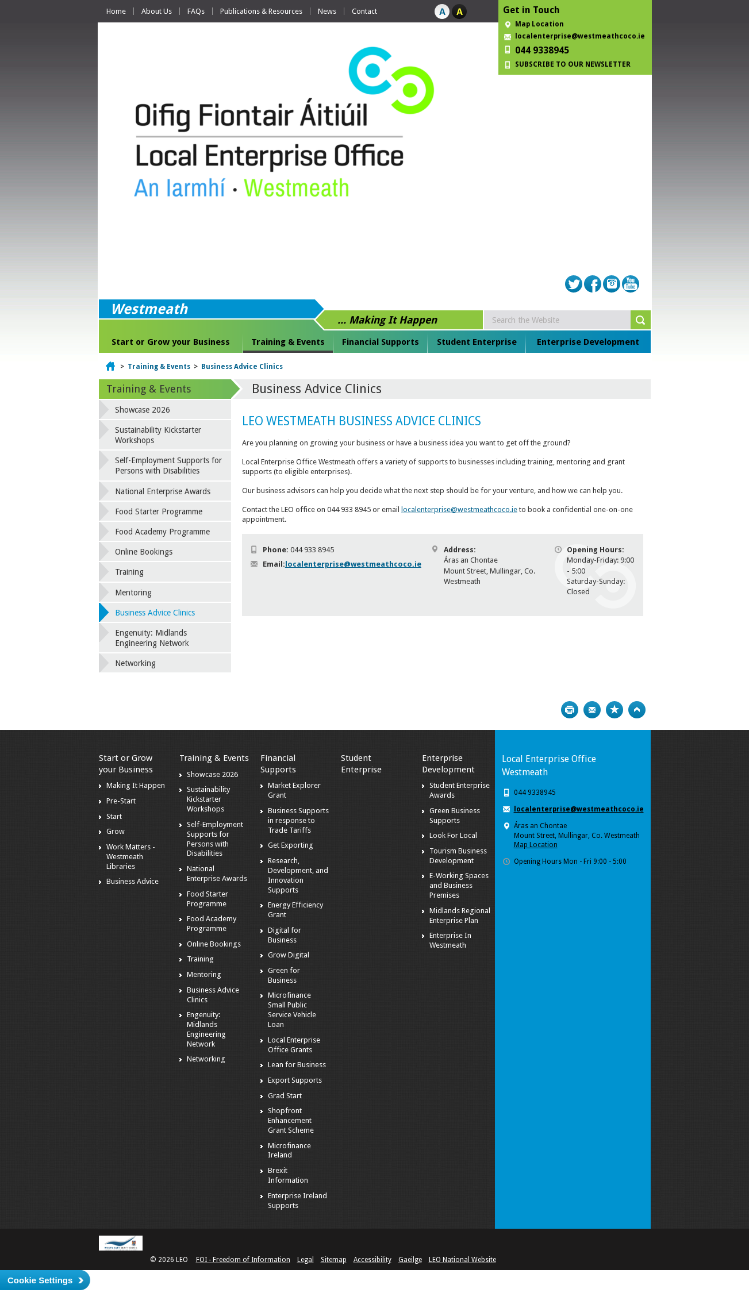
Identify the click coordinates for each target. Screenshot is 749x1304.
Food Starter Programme (158, 511)
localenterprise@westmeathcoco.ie (580, 36)
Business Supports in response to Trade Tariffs (298, 820)
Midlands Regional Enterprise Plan (459, 915)
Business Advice (132, 881)
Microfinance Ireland (289, 1150)
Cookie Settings (39, 1280)
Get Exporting (290, 845)
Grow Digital (288, 955)
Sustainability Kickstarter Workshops (158, 435)
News (327, 11)
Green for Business (284, 975)
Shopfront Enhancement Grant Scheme (291, 1120)
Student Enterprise (477, 342)
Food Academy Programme (162, 531)
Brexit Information (288, 1175)
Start (114, 816)
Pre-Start (121, 801)
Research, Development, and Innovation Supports (298, 875)
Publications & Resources (261, 11)
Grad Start (285, 1095)
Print (569, 709)
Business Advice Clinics (242, 367)
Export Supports (295, 1080)
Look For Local (453, 835)
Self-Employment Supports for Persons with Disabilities (168, 465)
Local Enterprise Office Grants (294, 1045)
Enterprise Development (588, 342)
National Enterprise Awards (162, 491)
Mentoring (133, 592)
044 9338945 (542, 50)
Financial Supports (380, 342)
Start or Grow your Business (171, 342)
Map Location (539, 24)
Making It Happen (135, 785)
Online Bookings (143, 551)
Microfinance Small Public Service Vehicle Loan (292, 1010)
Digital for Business (284, 935)
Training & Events (288, 342)
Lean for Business (297, 1064)
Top (637, 709)
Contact (364, 11)
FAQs (196, 11)
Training (129, 571)
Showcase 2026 (142, 409)
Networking (135, 663)
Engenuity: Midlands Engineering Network (152, 638)
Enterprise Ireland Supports (297, 1200)
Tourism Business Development (458, 856)
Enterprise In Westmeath (450, 940)
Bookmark (614, 709)
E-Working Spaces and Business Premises (459, 885)
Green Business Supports (454, 815)
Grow (115, 831)
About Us (156, 11)
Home (116, 11)
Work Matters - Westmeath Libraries (130, 857)
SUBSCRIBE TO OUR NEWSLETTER (573, 64)
